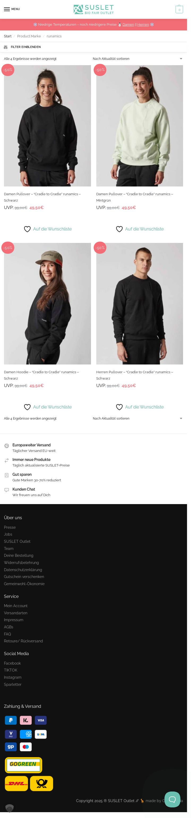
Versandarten (15, 613)
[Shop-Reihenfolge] (138, 58)
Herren (143, 24)
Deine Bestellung (18, 555)
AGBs (8, 627)
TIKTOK (10, 670)
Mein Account (16, 605)
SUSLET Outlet (17, 541)
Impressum (13, 619)
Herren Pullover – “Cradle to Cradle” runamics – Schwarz (134, 375)
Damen (128, 24)
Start (7, 36)
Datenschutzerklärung (23, 569)
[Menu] (12, 10)
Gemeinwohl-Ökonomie (24, 583)
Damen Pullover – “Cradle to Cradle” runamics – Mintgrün (134, 197)
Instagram (12, 677)
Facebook (12, 663)
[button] (178, 9)
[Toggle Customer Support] (172, 799)
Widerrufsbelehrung (21, 562)
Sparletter (12, 684)
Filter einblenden (22, 47)
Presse (10, 527)
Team (9, 548)
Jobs (8, 534)
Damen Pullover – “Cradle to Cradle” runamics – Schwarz (42, 197)
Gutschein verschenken (24, 576)
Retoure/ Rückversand (23, 641)
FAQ (7, 634)
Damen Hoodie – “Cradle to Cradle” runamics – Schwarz (41, 375)
